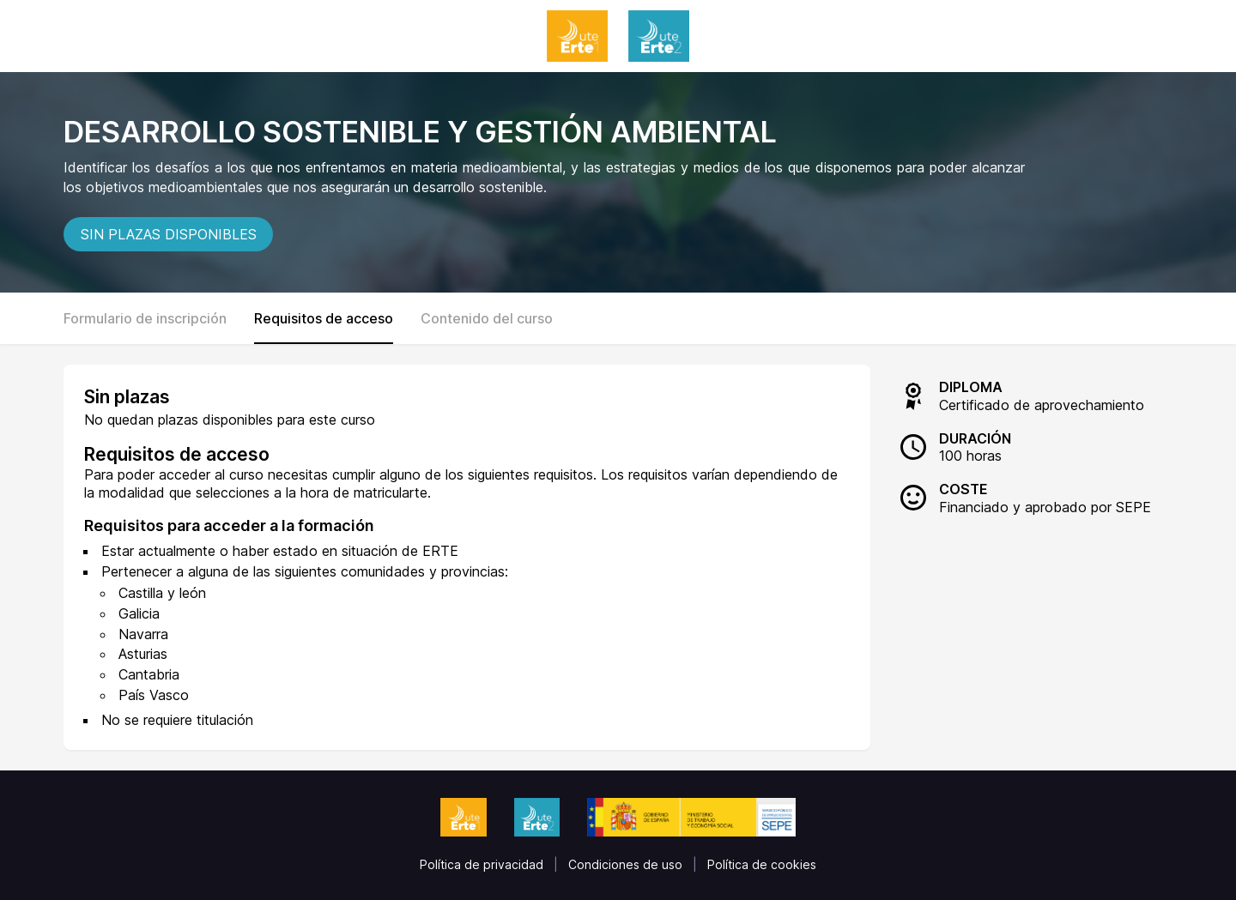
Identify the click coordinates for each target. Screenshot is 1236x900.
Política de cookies (761, 864)
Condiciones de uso (625, 864)
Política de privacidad (481, 864)
